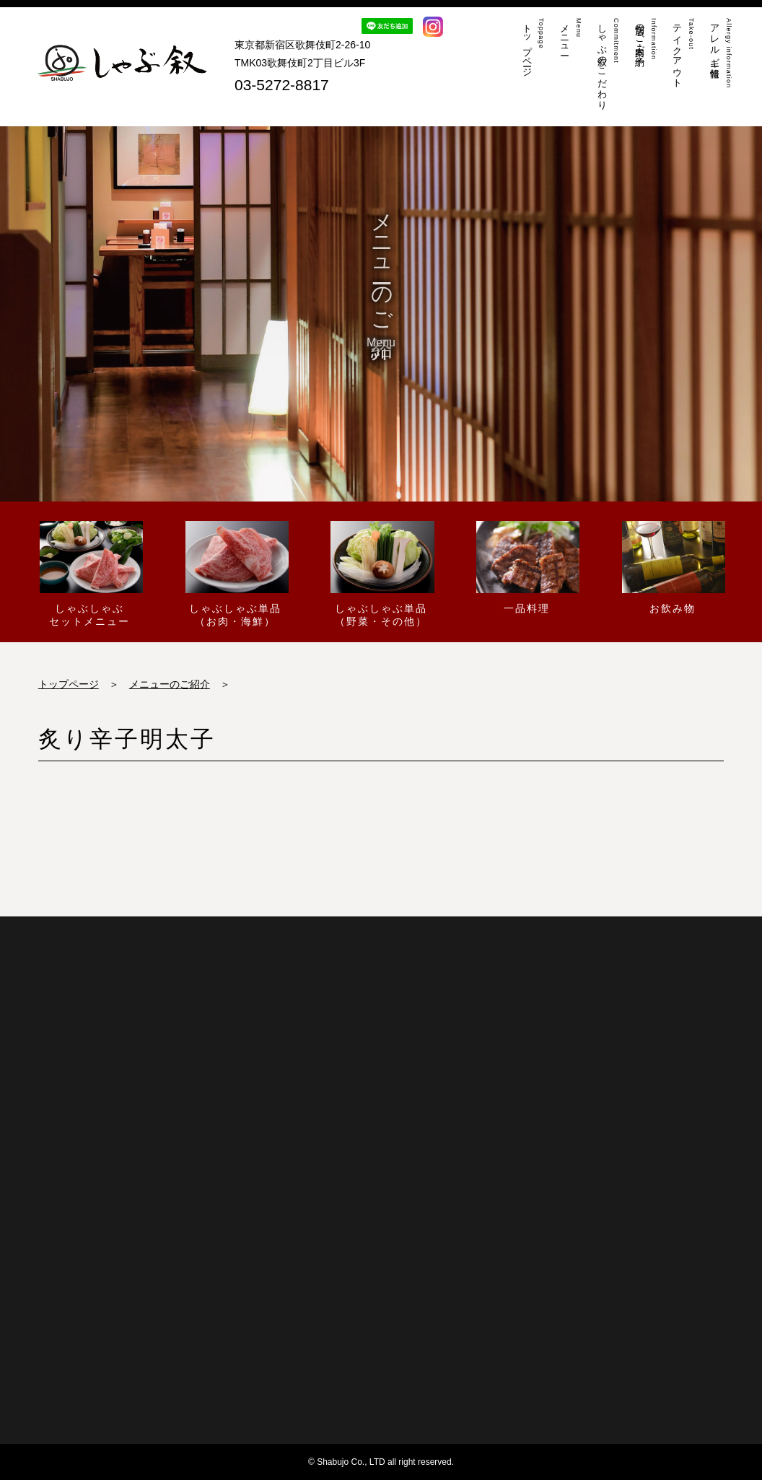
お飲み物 (672, 567)
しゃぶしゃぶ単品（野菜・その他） (380, 573)
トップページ (68, 684)
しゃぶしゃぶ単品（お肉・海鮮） (235, 573)
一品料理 (526, 567)
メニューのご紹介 (169, 684)
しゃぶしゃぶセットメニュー (89, 573)
